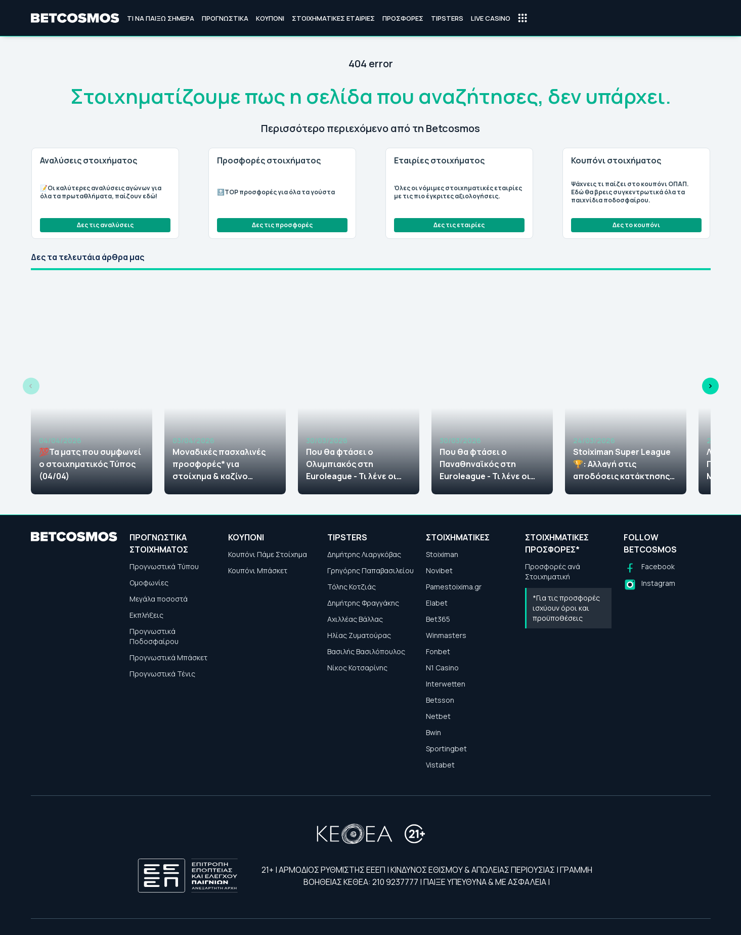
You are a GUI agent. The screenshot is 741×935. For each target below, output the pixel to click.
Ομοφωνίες (148, 582)
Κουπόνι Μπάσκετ (257, 570)
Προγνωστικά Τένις (162, 673)
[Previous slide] (31, 386)
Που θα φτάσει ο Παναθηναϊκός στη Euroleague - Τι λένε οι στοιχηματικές (485, 464)
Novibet (439, 570)
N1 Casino (442, 667)
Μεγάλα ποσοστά (158, 599)
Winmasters (446, 635)
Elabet (437, 603)
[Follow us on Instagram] (649, 584)
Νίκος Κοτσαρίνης (357, 667)
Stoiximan (442, 554)
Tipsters (447, 18)
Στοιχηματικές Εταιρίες (333, 18)
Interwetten (445, 684)
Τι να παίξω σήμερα (160, 18)
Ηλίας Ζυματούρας (359, 635)
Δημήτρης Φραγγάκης (363, 603)
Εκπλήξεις (146, 615)
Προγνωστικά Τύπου (164, 566)
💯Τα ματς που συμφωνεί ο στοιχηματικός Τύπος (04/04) (90, 464)
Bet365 (438, 619)
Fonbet (438, 651)
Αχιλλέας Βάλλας (355, 619)
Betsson (440, 700)
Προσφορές (402, 18)
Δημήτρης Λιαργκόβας (364, 554)
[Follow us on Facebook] (649, 568)
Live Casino (490, 18)
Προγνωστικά (225, 18)
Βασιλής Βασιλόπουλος (366, 651)
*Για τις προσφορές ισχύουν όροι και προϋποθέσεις (566, 608)
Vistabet (440, 765)
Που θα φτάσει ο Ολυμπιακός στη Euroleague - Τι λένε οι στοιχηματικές (351, 464)
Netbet (438, 716)
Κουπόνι (270, 18)
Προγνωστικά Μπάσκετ (168, 657)
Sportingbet (446, 748)
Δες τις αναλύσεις (105, 225)
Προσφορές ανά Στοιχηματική (552, 571)
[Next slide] (710, 386)
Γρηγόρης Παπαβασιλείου (370, 570)
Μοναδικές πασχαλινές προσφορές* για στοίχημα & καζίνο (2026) (219, 464)
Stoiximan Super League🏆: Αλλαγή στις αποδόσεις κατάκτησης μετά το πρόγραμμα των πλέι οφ (622, 464)
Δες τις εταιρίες (459, 225)
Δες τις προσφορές (282, 225)
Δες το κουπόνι (636, 225)
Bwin (433, 732)
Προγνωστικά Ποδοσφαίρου (154, 636)
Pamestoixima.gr (454, 586)
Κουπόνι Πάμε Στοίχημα (267, 554)
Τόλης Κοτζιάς (351, 586)
